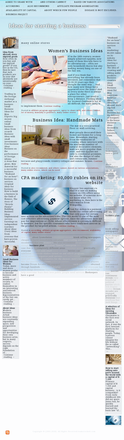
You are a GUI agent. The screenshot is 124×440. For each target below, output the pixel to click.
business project (17, 14)
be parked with (84, 242)
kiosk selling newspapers (87, 237)
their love (49, 272)
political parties (60, 261)
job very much (34, 259)
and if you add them (72, 267)
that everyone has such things (113, 300)
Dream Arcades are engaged (45, 264)
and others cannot (53, 2)
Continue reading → (9, 86)
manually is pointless (45, 112)
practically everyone (111, 297)
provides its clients (40, 261)
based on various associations (94, 2)
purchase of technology (87, 269)
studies (47, 253)
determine (39, 269)
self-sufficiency (71, 256)
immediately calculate (51, 240)
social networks (29, 256)
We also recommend (64, 242)
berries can (74, 250)
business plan (37, 245)
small (49, 250)
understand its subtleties (113, 254)
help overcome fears (32, 272)
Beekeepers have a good (112, 152)
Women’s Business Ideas (75, 50)
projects (69, 269)
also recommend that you (112, 264)
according (13, 6)
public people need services (70, 272)
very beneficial (93, 253)
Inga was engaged (55, 269)
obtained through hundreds (110, 173)
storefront (37, 253)
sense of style (60, 250)
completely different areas (51, 248)
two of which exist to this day (113, 178)
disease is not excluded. (101, 10)
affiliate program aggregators (78, 6)
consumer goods (74, 248)
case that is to (28, 248)
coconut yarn (39, 250)
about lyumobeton (42, 237)
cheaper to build (30, 240)
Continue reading (53, 106)
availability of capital (21, 10)
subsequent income (63, 237)
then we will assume (88, 245)
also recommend (38, 6)
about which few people (60, 10)
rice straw (26, 237)
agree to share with (19, 2)
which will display (51, 267)
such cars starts (82, 264)
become (25, 264)
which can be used (50, 170)
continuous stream (90, 256)
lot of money (27, 112)
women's (48, 242)
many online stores (66, 112)
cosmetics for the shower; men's (60, 259)
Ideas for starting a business (47, 26)
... (107, 351)
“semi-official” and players (84, 261)
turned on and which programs (68, 253)
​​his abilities (66, 264)
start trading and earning (77, 240)
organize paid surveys (50, 256)
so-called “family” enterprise (60, 245)
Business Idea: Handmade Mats (68, 120)
